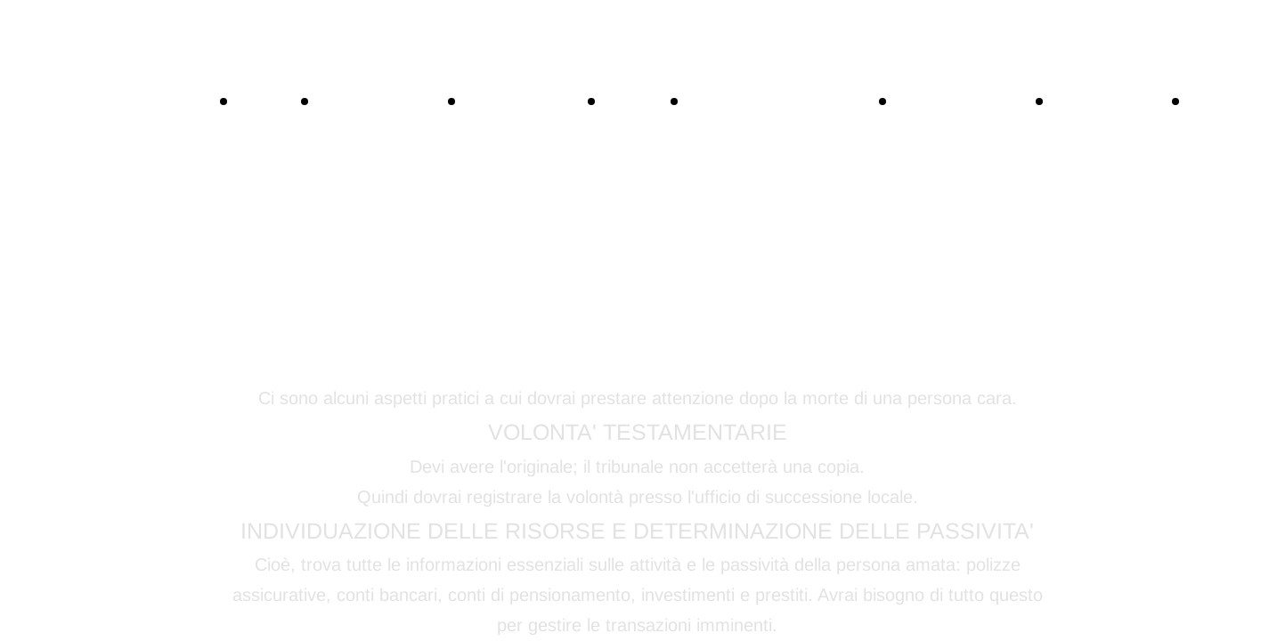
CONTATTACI (389, 99)
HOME (274, 99)
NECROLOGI (532, 99)
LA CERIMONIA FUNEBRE (1118, 244)
